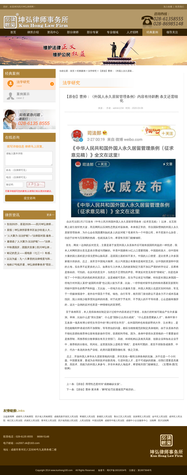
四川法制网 (164, 420)
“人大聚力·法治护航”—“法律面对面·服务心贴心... (30, 235)
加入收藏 (168, 6)
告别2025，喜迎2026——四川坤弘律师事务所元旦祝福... (30, 224)
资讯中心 (53, 32)
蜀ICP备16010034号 (116, 470)
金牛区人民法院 (160, 416)
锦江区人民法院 (15, 420)
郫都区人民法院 (88, 416)
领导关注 (172, 32)
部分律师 (73, 32)
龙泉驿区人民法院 (142, 416)
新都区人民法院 (105, 416)
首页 (13, 32)
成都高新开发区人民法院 (66, 416)
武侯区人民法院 (32, 420)
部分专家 (92, 32)
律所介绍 (33, 32)
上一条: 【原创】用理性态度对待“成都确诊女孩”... (94, 384)
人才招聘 (132, 32)
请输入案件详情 (29, 158)
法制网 (153, 420)
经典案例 (152, 32)
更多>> (51, 214)
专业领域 (112, 32)
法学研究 (92, 71)
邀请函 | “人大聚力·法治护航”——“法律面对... (30, 241)
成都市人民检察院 (25, 416)
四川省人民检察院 (44, 416)
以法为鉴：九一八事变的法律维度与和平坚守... (30, 258)
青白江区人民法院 (123, 416)
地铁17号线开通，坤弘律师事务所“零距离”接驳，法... (30, 264)
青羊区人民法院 (49, 420)
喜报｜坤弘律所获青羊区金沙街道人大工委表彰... (30, 229)
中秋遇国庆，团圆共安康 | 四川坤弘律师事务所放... (30, 247)
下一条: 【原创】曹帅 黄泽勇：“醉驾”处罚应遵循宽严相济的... (101, 389)
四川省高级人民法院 (68, 420)
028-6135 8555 (34, 123)
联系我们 (179, 6)
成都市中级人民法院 (115, 420)
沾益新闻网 (9, 416)
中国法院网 (98, 420)
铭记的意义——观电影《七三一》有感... (29, 253)
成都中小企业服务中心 (137, 420)
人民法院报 (85, 420)
